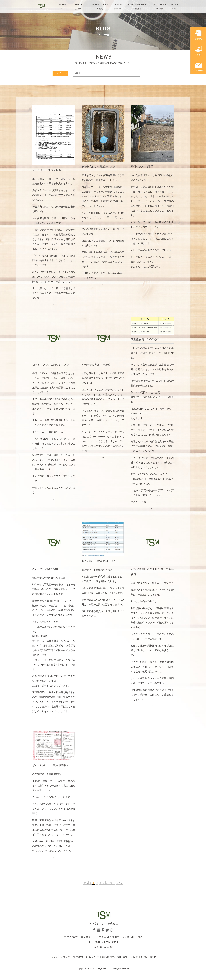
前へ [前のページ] (86, 883)
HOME (54, 957)
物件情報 (122, 957)
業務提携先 (108, 957)
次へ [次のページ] (112, 883)
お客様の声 (92, 957)
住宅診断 (78, 957)
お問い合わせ (148, 957)
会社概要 (65, 957)
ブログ (134, 957)
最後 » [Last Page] (119, 883)
